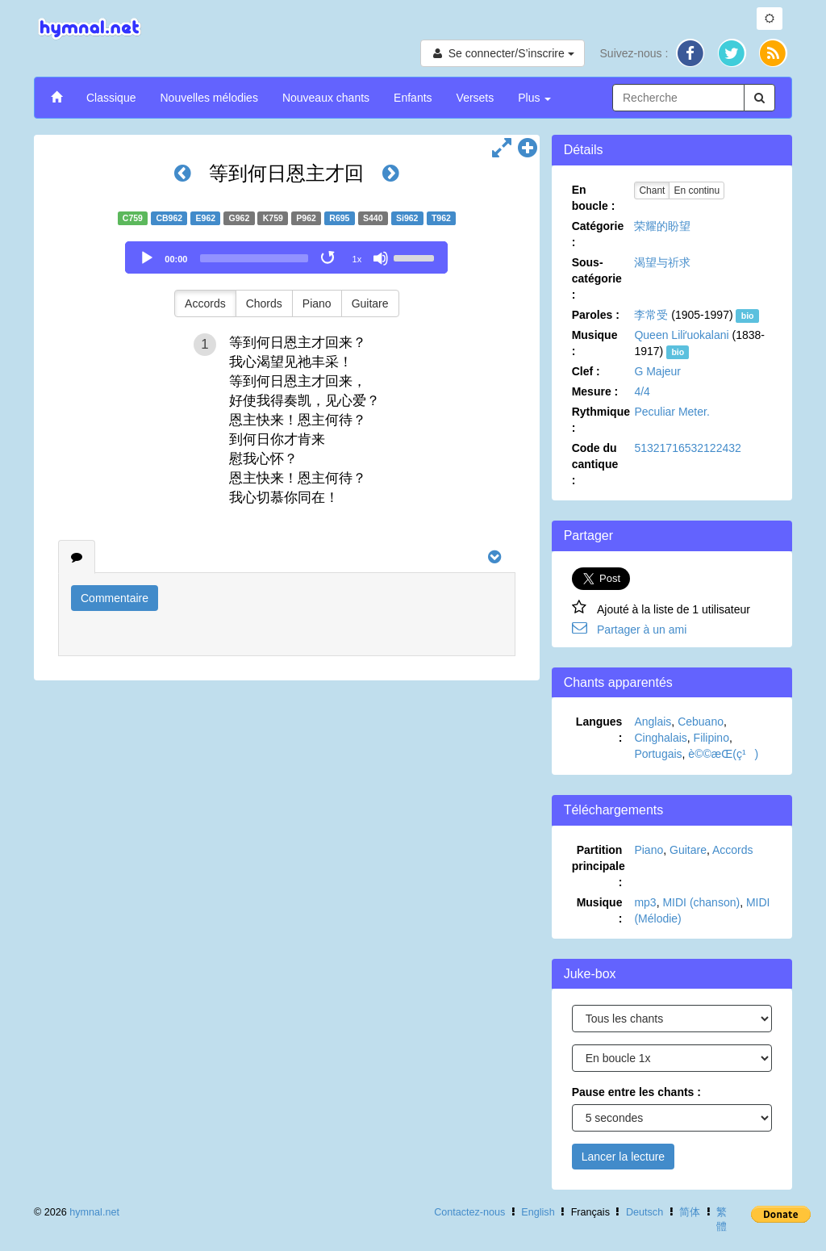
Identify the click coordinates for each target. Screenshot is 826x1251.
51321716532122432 (687, 447)
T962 (441, 218)
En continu (697, 190)
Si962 (407, 218)
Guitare (370, 303)
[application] (286, 257)
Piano (317, 303)
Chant (652, 190)
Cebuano (701, 721)
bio (747, 315)
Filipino (711, 737)
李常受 (651, 314)
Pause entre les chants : (636, 1092)
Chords (264, 303)
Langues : (599, 729)
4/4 (641, 391)
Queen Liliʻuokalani (681, 334)
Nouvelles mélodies (208, 97)
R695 (339, 218)
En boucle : (593, 197)
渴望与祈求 (662, 262)
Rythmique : (601, 419)
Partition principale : (598, 866)
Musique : (595, 343)
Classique (111, 97)
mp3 (645, 902)
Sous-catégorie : (597, 278)
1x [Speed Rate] (357, 259)
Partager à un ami (641, 629)
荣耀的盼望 (662, 226)
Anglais (652, 721)
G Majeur (657, 371)
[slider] (254, 258)
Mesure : (595, 391)
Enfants (413, 97)
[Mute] (381, 258)
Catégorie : (598, 234)
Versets (475, 97)
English (537, 1212)
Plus (534, 97)
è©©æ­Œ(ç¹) (723, 753)
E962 (206, 218)
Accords (205, 303)
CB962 (169, 218)
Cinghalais (660, 737)
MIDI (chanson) (701, 902)
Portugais (658, 753)
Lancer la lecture (623, 1156)
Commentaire (114, 598)
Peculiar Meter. (671, 411)
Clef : (586, 371)
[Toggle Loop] (329, 258)
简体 (689, 1212)
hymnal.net (94, 1212)
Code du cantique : (595, 464)
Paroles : (596, 314)
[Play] (147, 258)
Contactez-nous (469, 1212)
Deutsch (644, 1212)
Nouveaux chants (325, 97)
